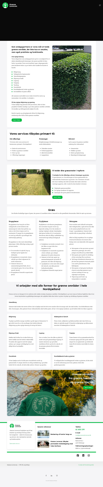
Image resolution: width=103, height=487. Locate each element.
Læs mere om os (14, 443)
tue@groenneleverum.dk (83, 435)
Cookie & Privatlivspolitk (86, 465)
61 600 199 (80, 429)
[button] (100, 5)
